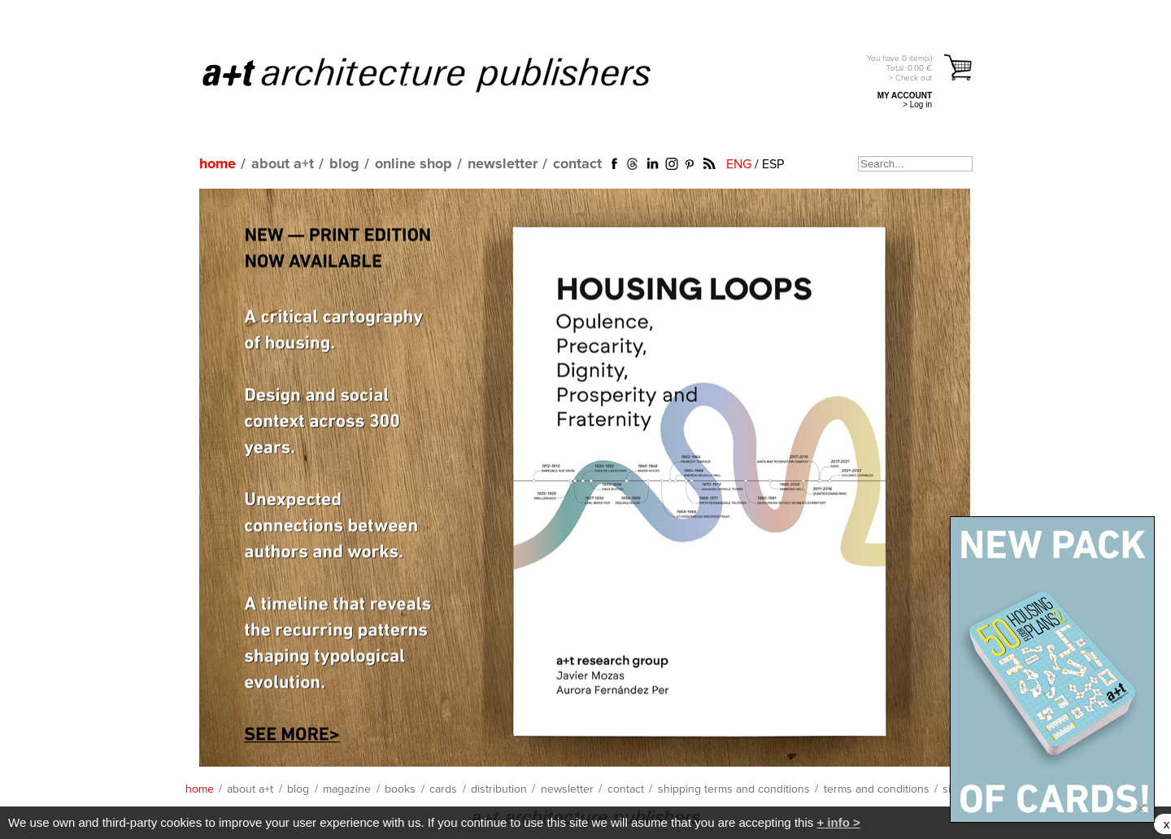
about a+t (282, 164)
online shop (413, 164)
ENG (738, 164)
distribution (499, 789)
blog (344, 164)
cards (443, 789)
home (217, 164)
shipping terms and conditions (734, 789)
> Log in (917, 104)
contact (577, 164)
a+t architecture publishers (446, 74)
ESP (773, 164)
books (400, 789)
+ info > (838, 822)
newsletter (503, 164)
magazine (347, 789)
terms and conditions (876, 789)
